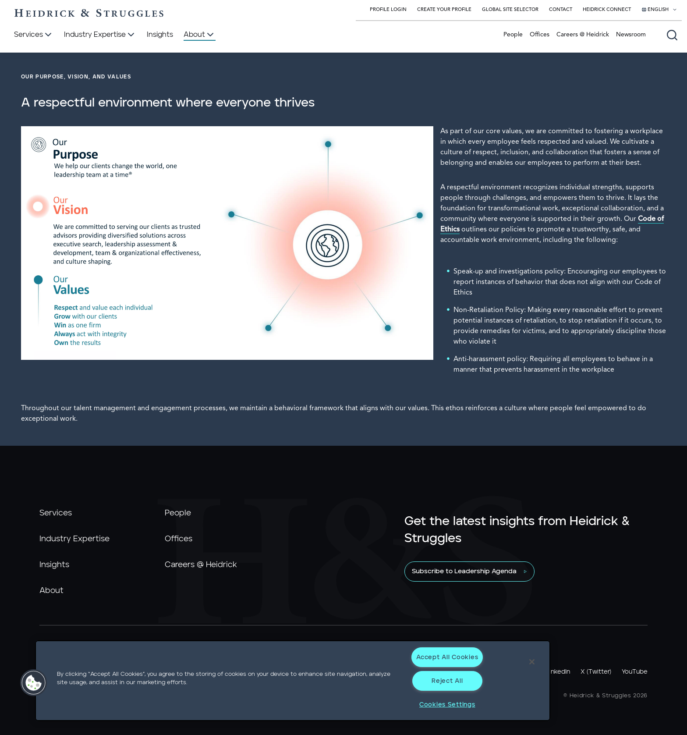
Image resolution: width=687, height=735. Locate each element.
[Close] (532, 661)
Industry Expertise (74, 539)
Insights (54, 565)
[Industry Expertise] (100, 35)
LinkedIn (558, 672)
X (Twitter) (596, 672)
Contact (560, 9)
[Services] (33, 35)
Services (55, 513)
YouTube (635, 672)
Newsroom (631, 35)
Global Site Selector (510, 9)
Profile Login (388, 9)
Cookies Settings (447, 704)
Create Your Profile (444, 9)
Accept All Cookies (447, 657)
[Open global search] (672, 35)
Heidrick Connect (607, 9)
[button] (34, 683)
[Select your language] (659, 10)
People (513, 35)
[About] (200, 35)
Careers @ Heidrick (582, 35)
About (51, 591)
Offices (539, 35)
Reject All (447, 681)
